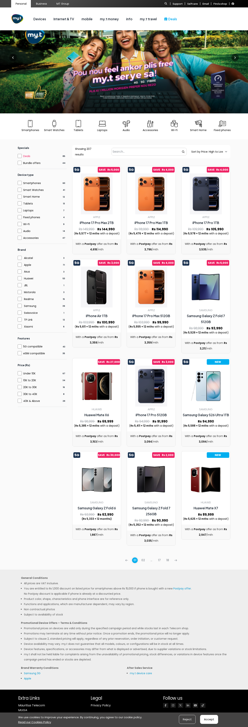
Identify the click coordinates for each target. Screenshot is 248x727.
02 (143, 560)
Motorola (29, 292)
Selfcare (192, 3)
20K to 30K (30, 387)
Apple (27, 265)
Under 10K (29, 373)
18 (167, 560)
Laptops (28, 210)
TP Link (28, 320)
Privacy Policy (101, 705)
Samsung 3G (32, 673)
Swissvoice (31, 313)
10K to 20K (29, 380)
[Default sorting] (207, 152)
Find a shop (220, 3)
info (129, 19)
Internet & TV (64, 19)
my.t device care (141, 673)
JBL (26, 285)
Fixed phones (31, 217)
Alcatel (28, 258)
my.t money (109, 19)
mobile (87, 19)
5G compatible (33, 346)
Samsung (30, 306)
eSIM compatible (34, 353)
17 (159, 560)
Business (41, 4)
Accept (209, 719)
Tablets (28, 203)
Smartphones (32, 183)
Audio (26, 231)
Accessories (31, 238)
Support (178, 3)
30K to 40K (30, 394)
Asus (27, 271)
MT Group (62, 4)
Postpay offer (182, 588)
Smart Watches (33, 190)
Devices (39, 19)
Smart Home (31, 197)
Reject (187, 719)
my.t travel (148, 19)
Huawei (28, 278)
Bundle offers (31, 163)
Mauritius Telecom (31, 705)
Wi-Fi (26, 224)
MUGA (22, 710)
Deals (170, 19)
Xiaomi (28, 326)
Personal (21, 4)
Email (205, 3)
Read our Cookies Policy (34, 722)
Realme (29, 299)
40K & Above (31, 401)
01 (135, 560)
